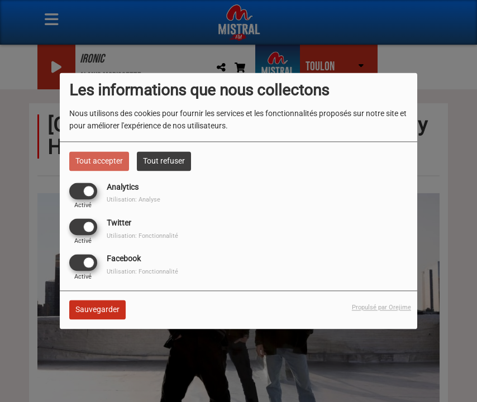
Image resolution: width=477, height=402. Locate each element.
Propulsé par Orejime (381, 308)
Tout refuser (164, 160)
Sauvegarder (97, 309)
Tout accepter (99, 160)
